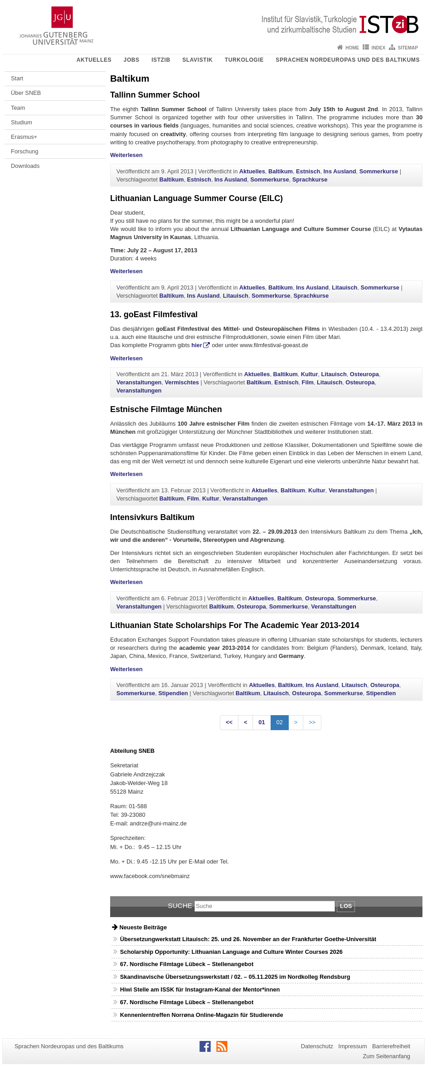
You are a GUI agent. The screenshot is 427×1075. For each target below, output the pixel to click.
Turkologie (244, 60)
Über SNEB (26, 92)
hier (196, 345)
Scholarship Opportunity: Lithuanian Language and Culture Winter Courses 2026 (231, 951)
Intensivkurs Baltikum (152, 517)
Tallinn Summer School (155, 94)
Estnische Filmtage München (166, 409)
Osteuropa (364, 374)
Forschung (24, 151)
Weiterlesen (126, 155)
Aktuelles (94, 60)
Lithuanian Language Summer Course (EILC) (196, 198)
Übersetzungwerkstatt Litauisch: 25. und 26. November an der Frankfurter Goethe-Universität (248, 939)
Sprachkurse (310, 179)
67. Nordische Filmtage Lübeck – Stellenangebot (186, 964)
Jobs (132, 60)
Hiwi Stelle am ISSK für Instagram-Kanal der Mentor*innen (200, 989)
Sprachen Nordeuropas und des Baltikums (348, 60)
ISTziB (160, 60)
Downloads (25, 165)
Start (17, 78)
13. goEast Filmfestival (154, 314)
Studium (21, 122)
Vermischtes (182, 382)
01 (261, 722)
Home (352, 47)
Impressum (352, 1046)
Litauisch (344, 287)
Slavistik (197, 60)
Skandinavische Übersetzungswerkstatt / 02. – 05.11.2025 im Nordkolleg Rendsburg (235, 976)
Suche (180, 905)
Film (308, 382)
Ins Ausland (340, 171)
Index (379, 47)
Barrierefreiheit (391, 1046)
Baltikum (280, 171)
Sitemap (408, 47)
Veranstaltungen (139, 382)
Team (18, 107)
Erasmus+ (24, 136)
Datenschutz (317, 1046)
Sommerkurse (378, 171)
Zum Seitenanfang (386, 1056)
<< (229, 722)
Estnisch (308, 171)
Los (346, 906)
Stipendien (173, 693)
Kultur (309, 374)
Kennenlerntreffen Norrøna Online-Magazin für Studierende (201, 1014)
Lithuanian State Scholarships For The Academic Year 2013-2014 (234, 625)
